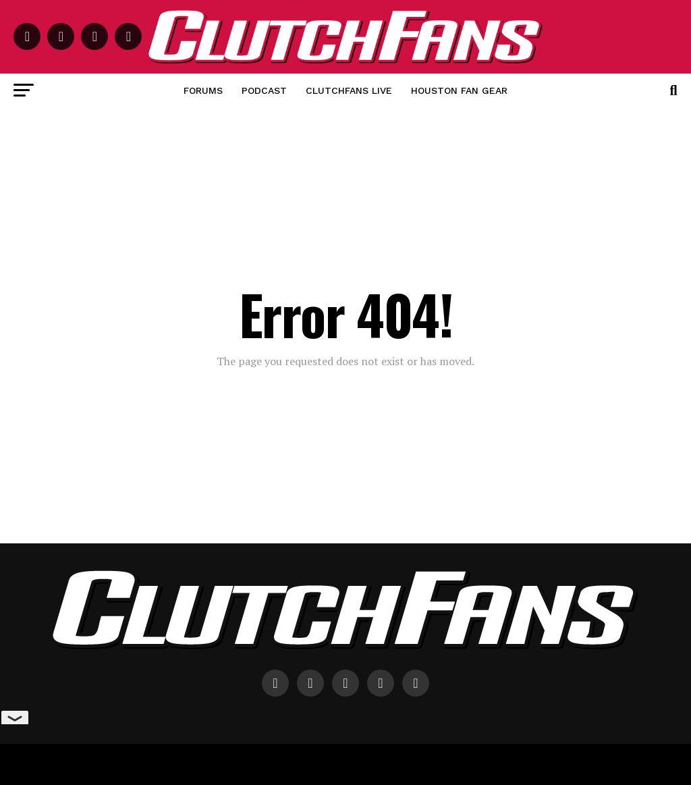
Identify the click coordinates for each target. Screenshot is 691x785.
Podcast (264, 90)
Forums (203, 90)
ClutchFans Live (349, 90)
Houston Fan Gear (459, 90)
